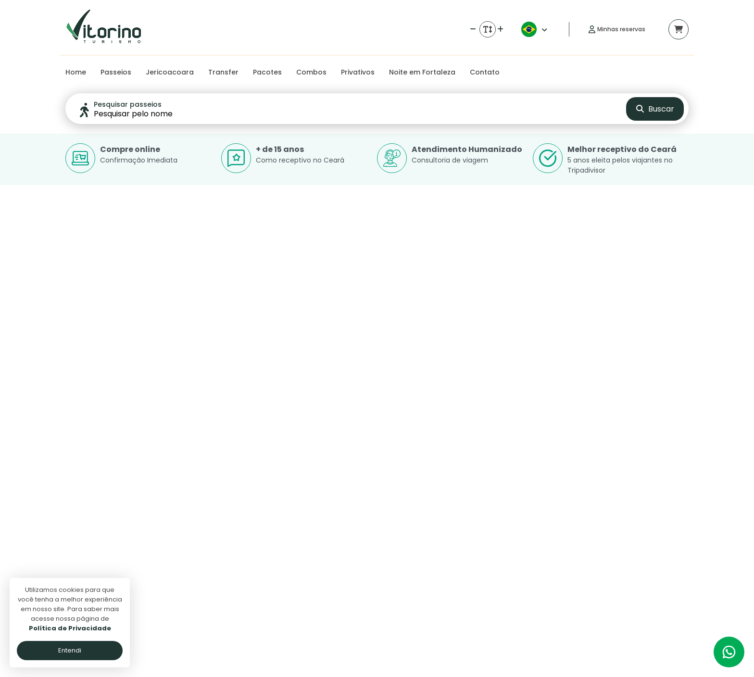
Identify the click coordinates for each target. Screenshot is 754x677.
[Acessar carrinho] (678, 29)
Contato (485, 72)
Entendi (69, 650)
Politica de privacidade (323, 571)
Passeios (116, 72)
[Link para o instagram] (650, 535)
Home (75, 72)
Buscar (655, 108)
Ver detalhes (163, 465)
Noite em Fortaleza (422, 72)
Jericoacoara (170, 72)
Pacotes (267, 72)
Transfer (223, 72)
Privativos (358, 72)
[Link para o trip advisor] (674, 535)
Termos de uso (310, 585)
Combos (311, 72)
